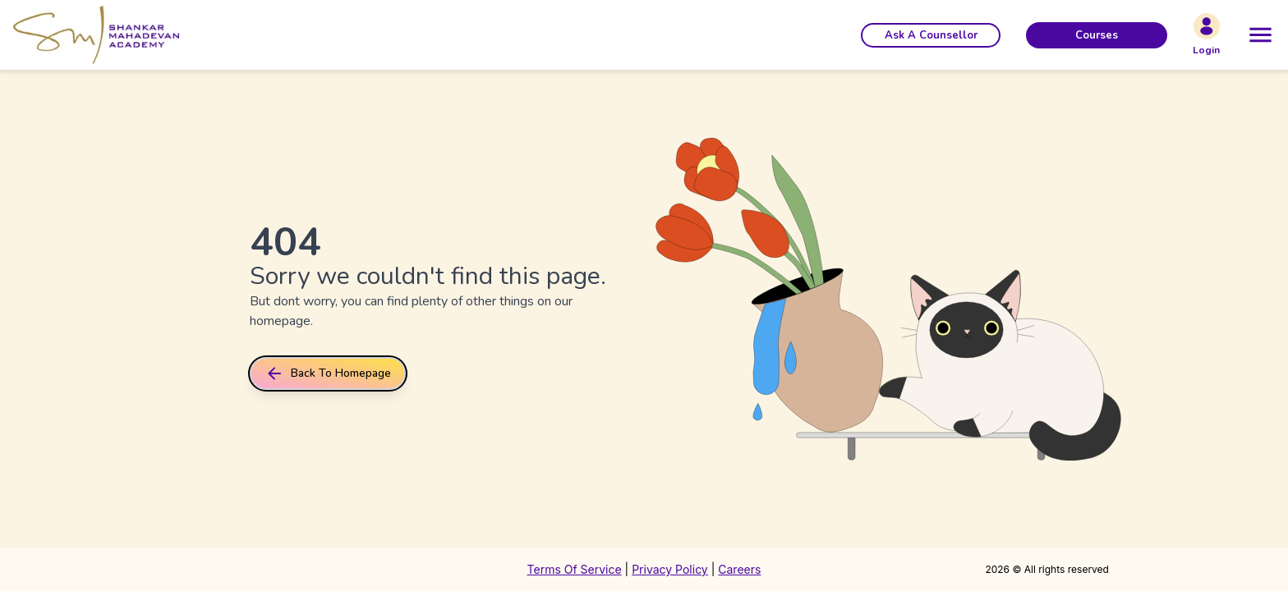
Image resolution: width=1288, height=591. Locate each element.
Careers (739, 569)
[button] (930, 35)
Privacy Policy (670, 569)
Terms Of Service (574, 569)
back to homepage (327, 373)
